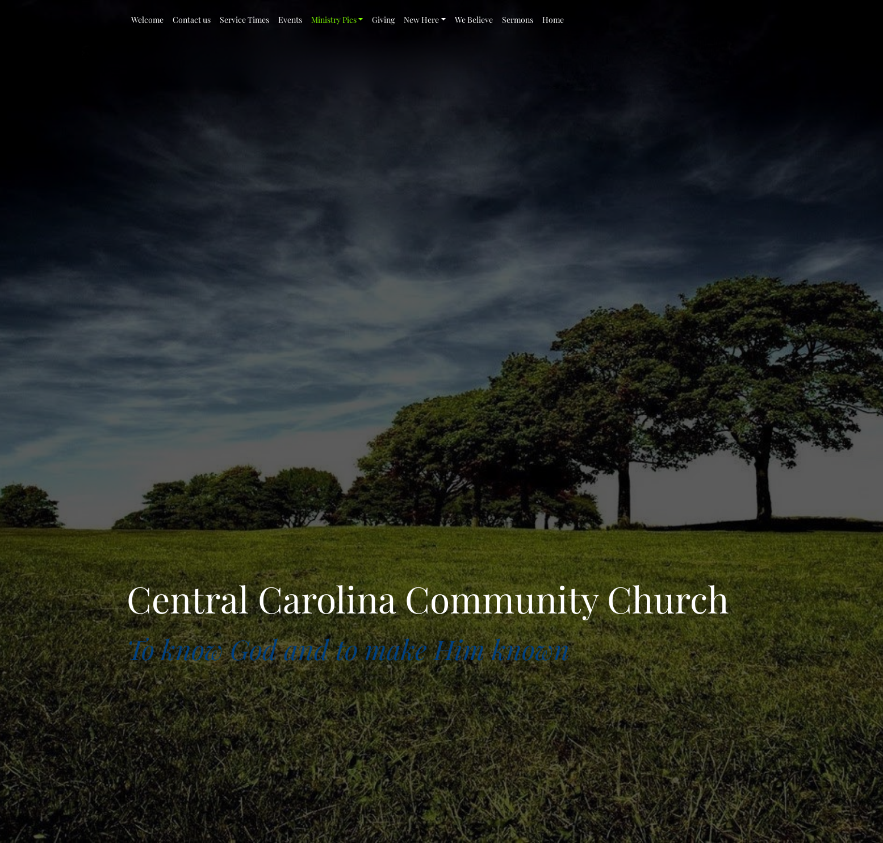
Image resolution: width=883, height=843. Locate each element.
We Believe (474, 19)
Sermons (517, 19)
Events (290, 19)
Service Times (244, 19)
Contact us (192, 19)
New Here (421, 19)
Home (553, 19)
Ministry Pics (334, 19)
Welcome (147, 19)
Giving (383, 19)
